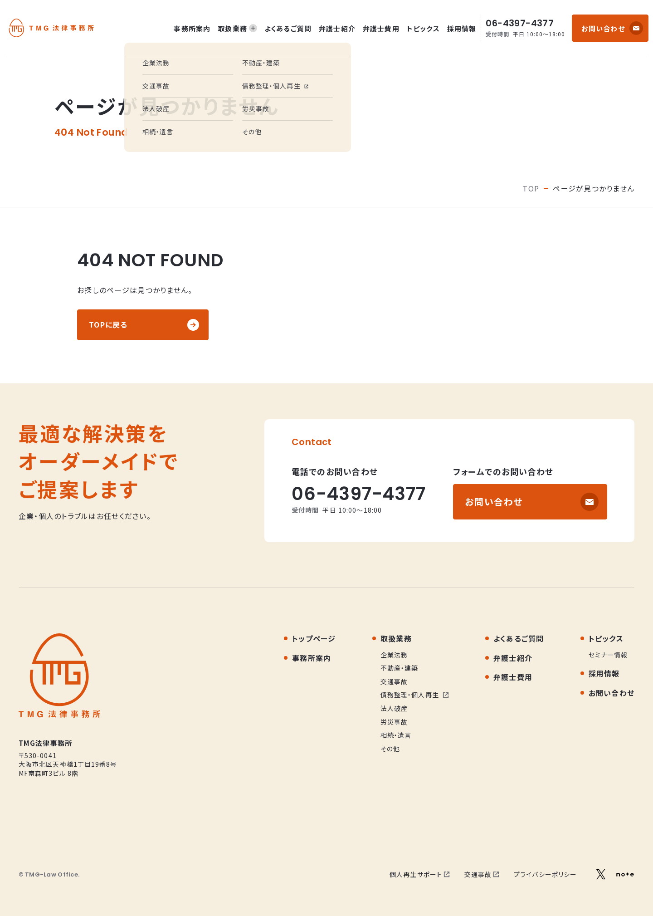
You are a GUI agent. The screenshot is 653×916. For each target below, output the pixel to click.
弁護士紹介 (337, 28)
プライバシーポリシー (545, 874)
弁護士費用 (381, 28)
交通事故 (482, 874)
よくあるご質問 (288, 28)
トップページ (314, 638)
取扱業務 (237, 28)
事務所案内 (192, 28)
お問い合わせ (603, 28)
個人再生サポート (420, 874)
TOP (530, 188)
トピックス (423, 28)
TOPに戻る (108, 324)
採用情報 (462, 28)
